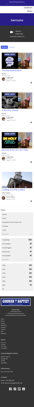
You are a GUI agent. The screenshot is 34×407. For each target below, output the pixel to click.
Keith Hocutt (17, 253)
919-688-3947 (28, 8)
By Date (4, 48)
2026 (17, 266)
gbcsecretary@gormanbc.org (13, 384)
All (3, 290)
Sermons (3, 328)
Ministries (4, 326)
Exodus (4, 215)
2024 (17, 274)
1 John (4, 231)
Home (2, 320)
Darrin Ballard (17, 245)
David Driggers (17, 249)
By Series (12, 48)
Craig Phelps (17, 241)
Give (2, 332)
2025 (17, 270)
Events (3, 324)
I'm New (3, 345)
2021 (17, 286)
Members (3, 334)
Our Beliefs (4, 349)
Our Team (3, 347)
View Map (4, 364)
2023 (17, 278)
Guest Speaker (17, 256)
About (2, 322)
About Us (3, 343)
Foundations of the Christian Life (11, 223)
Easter (4, 219)
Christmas (5, 227)
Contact (3, 330)
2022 (17, 282)
